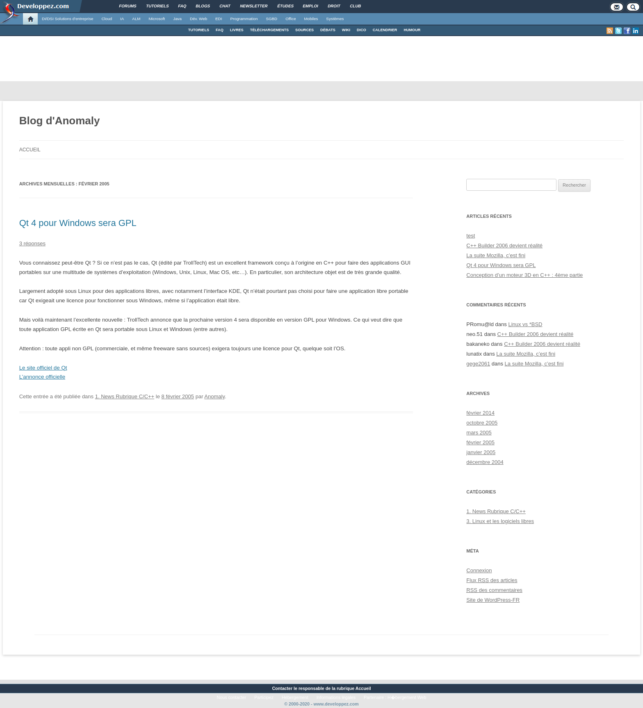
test (470, 236)
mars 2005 (478, 432)
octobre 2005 (481, 423)
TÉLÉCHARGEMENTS (269, 30)
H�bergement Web (407, 697)
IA (122, 18)
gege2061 (478, 364)
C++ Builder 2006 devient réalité (504, 245)
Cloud (106, 18)
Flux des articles (491, 580)
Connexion (479, 570)
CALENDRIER (385, 30)
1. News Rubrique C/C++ (125, 396)
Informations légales (336, 697)
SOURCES (304, 30)
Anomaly (214, 396)
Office (290, 18)
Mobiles (311, 18)
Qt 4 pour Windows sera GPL (78, 223)
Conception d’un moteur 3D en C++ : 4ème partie (524, 275)
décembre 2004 (484, 462)
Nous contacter (231, 697)
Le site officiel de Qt (43, 368)
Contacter (282, 688)
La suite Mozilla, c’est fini (495, 255)
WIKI (346, 30)
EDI (218, 18)
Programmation (244, 18)
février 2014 (480, 413)
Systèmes (335, 18)
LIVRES (237, 30)
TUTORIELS (198, 30)
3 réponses (32, 243)
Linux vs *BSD (525, 324)
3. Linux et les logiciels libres (500, 521)
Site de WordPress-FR (493, 600)
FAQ (219, 30)
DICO (361, 30)
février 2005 (480, 442)
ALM (136, 18)
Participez (264, 697)
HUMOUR (412, 30)
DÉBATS (327, 30)
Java (177, 18)
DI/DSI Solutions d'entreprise (67, 18)
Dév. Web (198, 18)
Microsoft (157, 18)
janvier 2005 (480, 452)
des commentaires (494, 590)
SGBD (271, 18)
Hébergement (295, 697)
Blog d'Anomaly (59, 120)
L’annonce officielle (42, 377)
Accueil (30, 150)
